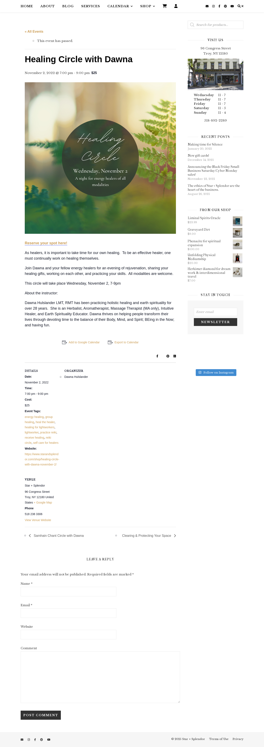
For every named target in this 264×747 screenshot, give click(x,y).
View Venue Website (38, 520)
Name (27, 584)
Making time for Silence (205, 144)
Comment (29, 648)
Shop (145, 6)
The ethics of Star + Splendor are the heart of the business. (214, 188)
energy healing (34, 417)
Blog (68, 6)
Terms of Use (219, 739)
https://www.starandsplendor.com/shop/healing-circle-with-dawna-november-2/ (42, 459)
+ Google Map (43, 502)
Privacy (238, 739)
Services (90, 6)
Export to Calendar (126, 342)
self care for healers (45, 442)
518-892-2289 (215, 120)
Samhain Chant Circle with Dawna (58, 535)
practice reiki (48, 432)
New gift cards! (198, 156)
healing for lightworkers (39, 427)
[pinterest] (226, 6)
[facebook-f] (219, 6)
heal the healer (45, 422)
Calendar (118, 6)
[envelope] (207, 6)
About (47, 6)
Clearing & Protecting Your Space (147, 535)
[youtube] (232, 6)
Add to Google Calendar (84, 342)
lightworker (32, 432)
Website (27, 627)
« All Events (34, 31)
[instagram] (214, 6)
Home (27, 6)
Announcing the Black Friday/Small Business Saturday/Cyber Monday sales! (213, 171)
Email (26, 605)
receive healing (34, 437)
